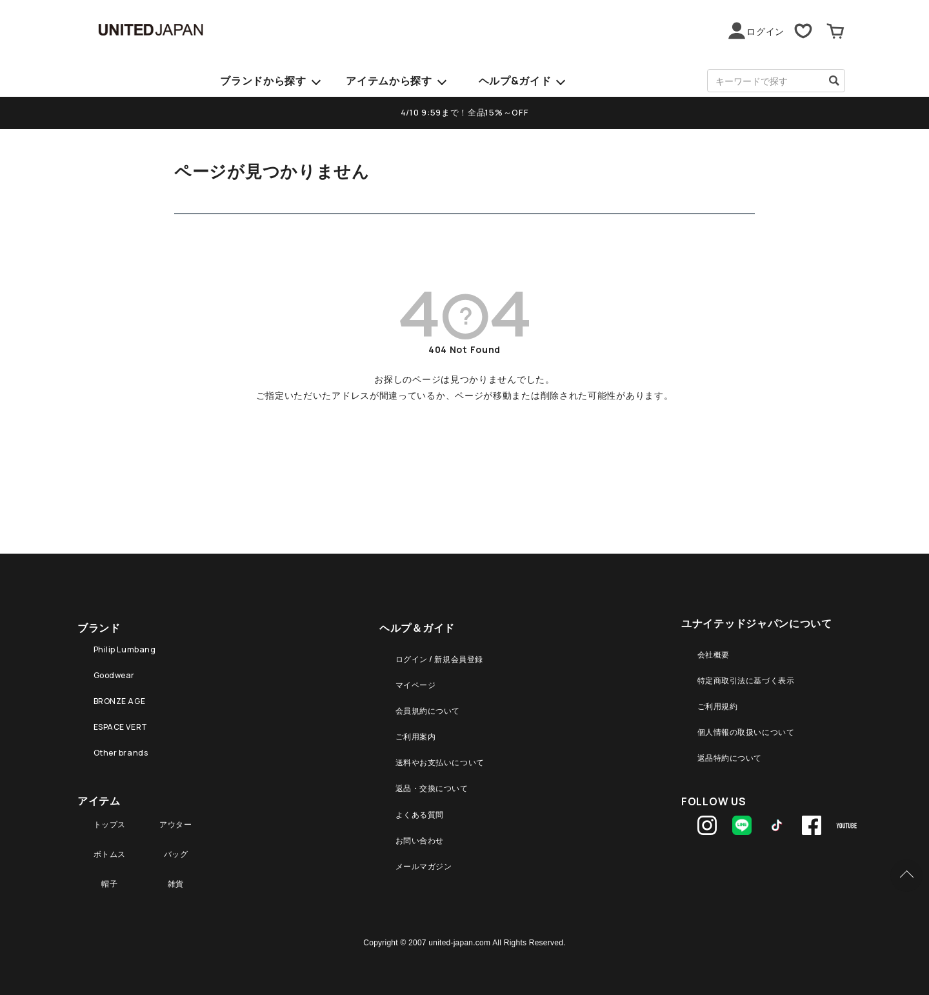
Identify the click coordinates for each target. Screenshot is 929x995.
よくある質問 (420, 803)
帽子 (109, 871)
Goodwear (113, 673)
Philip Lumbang (124, 649)
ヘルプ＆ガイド (417, 624)
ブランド (99, 624)
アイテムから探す (389, 81)
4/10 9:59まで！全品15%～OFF (464, 111)
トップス (108, 816)
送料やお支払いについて (445, 755)
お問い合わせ (420, 828)
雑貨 (178, 871)
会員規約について (430, 707)
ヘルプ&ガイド (515, 81)
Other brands (120, 745)
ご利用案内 (416, 731)
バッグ (178, 843)
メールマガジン (425, 852)
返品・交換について (435, 780)
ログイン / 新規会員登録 (444, 658)
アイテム (99, 790)
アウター (177, 816)
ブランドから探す (263, 81)
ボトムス (108, 843)
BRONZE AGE (119, 697)
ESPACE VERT (120, 722)
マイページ (416, 683)
